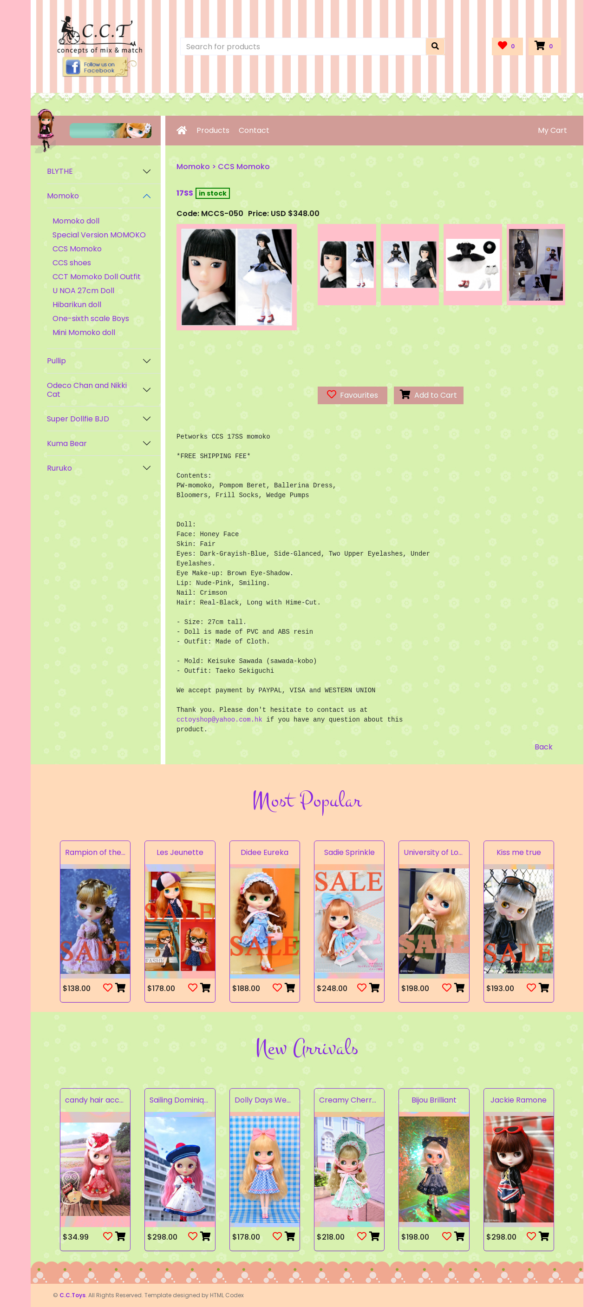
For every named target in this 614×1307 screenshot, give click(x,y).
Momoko (63, 195)
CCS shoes (71, 262)
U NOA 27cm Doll (83, 290)
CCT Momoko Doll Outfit (96, 276)
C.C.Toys (72, 1295)
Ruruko (59, 468)
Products (212, 130)
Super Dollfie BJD (78, 419)
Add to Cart (428, 395)
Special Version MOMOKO (99, 235)
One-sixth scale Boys (90, 318)
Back (544, 747)
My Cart (552, 130)
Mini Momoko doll (83, 332)
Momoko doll (75, 221)
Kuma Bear (67, 443)
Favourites (352, 395)
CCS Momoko (77, 248)
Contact (254, 130)
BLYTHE (60, 171)
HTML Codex (227, 1295)
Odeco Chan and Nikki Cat (87, 390)
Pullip (56, 360)
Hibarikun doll (76, 304)
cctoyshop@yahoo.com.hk (219, 719)
